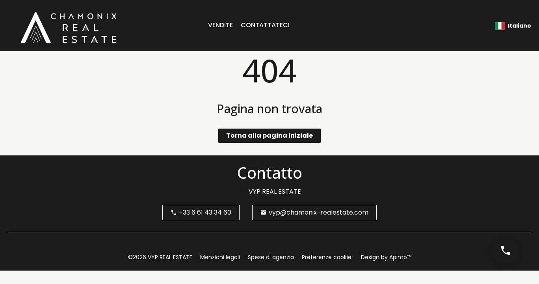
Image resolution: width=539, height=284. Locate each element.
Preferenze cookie (326, 257)
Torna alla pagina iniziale (269, 135)
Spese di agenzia (271, 257)
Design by (385, 257)
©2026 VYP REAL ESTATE (160, 257)
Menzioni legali (220, 257)
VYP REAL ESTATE (275, 191)
